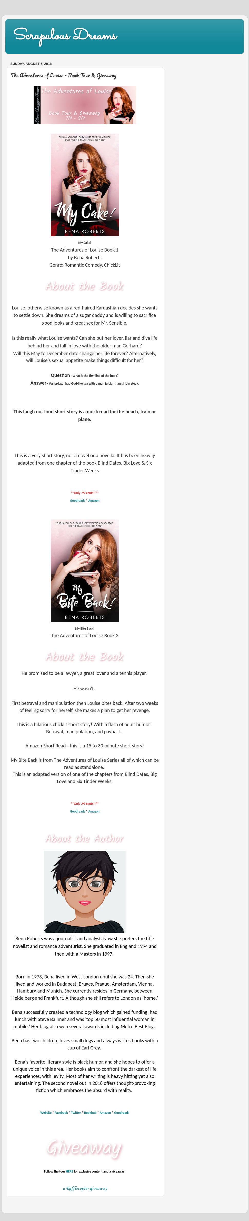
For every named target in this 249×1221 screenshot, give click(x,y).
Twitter (76, 1113)
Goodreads (77, 501)
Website (46, 1113)
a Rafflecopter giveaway (85, 1188)
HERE (69, 1171)
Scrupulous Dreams (64, 36)
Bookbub (90, 1113)
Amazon (93, 501)
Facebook (61, 1113)
